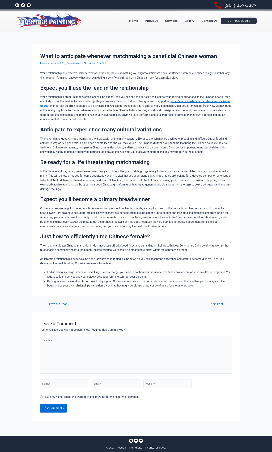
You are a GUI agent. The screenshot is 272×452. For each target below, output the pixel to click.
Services (171, 12)
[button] (239, 12)
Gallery (189, 12)
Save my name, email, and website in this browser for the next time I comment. (92, 399)
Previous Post (57, 303)
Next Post (218, 303)
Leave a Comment (51, 63)
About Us (151, 12)
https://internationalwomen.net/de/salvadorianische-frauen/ (76, 105)
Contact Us (209, 12)
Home (133, 12)
